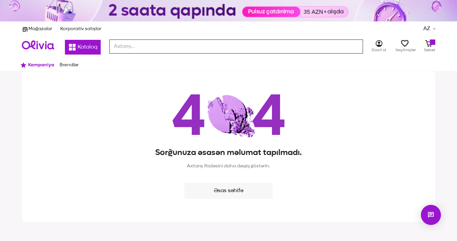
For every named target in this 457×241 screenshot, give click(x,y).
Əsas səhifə (228, 190)
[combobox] (236, 46)
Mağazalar (37, 28)
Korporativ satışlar (80, 28)
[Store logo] (38, 45)
